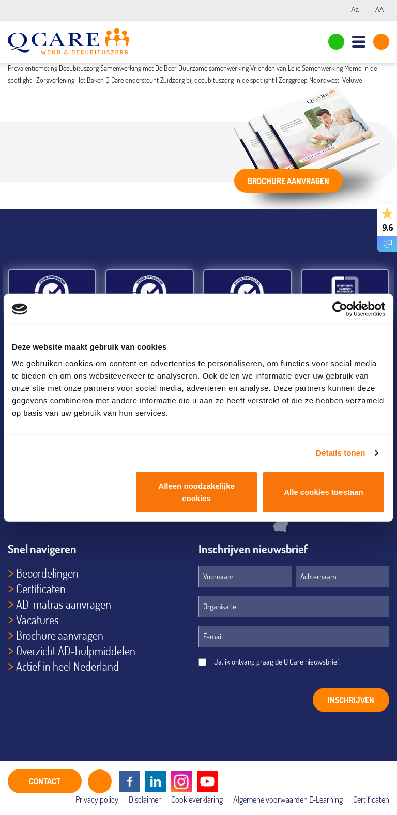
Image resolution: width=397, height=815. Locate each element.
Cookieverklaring (197, 799)
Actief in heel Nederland (67, 666)
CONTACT (44, 781)
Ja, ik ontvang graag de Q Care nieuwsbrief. (277, 662)
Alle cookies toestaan (323, 491)
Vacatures (37, 619)
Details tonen (340, 452)
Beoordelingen (47, 573)
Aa (357, 9)
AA (382, 9)
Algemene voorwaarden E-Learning (288, 799)
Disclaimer (145, 799)
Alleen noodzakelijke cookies (196, 491)
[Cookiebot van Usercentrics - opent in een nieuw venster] (340, 309)
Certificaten (41, 588)
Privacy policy (96, 799)
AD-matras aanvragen (63, 604)
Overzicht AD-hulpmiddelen (75, 650)
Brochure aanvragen (288, 181)
